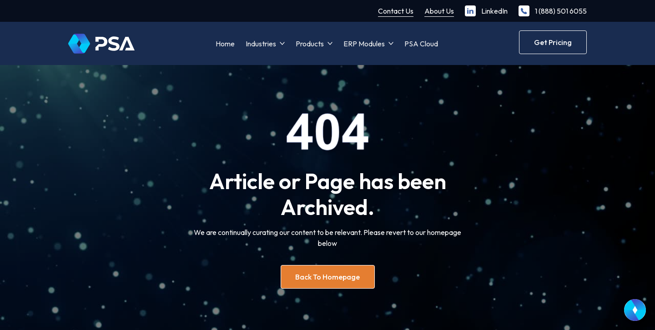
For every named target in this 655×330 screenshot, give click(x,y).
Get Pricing (553, 42)
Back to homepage (327, 276)
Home (225, 43)
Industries (261, 43)
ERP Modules (364, 43)
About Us (439, 10)
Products (310, 43)
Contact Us (395, 10)
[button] (265, 43)
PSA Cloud (421, 43)
